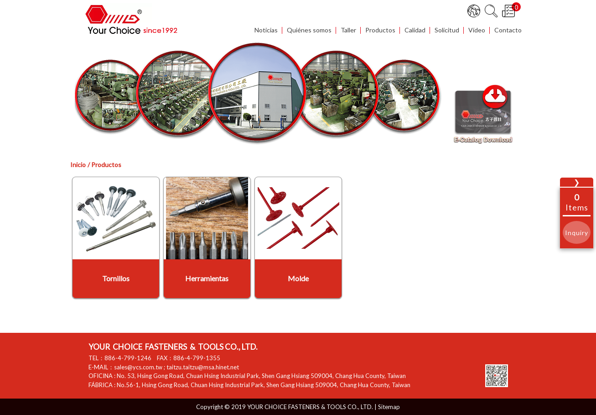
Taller (348, 30)
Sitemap (389, 406)
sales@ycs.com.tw (138, 367)
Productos (380, 30)
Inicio (78, 164)
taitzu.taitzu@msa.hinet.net (202, 367)
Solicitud (447, 30)
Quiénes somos (309, 30)
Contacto (508, 30)
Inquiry (576, 232)
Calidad (414, 30)
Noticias (266, 30)
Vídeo (476, 30)
